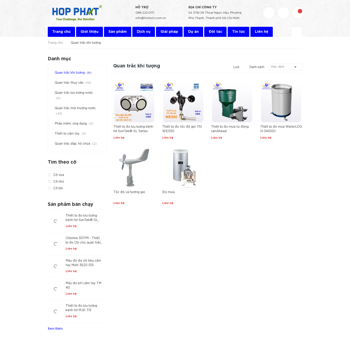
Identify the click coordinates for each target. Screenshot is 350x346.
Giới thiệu (89, 31)
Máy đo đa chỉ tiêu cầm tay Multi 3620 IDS (83, 263)
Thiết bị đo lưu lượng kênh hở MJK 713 (81, 308)
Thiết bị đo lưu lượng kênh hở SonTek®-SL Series (133, 129)
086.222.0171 (144, 13)
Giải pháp (169, 31)
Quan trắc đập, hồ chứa (76, 143)
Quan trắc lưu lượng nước (74, 96)
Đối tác (215, 31)
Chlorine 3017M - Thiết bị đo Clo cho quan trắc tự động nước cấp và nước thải (83, 241)
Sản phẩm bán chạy (70, 204)
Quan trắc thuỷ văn (73, 82)
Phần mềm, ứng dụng (74, 123)
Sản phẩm (117, 31)
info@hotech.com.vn (150, 18)
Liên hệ (261, 31)
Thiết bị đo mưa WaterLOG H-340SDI (281, 129)
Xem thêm (55, 328)
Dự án (193, 31)
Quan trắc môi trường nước (75, 111)
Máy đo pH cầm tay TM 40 (83, 285)
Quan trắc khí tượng (73, 72)
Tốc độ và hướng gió (129, 192)
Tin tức (238, 31)
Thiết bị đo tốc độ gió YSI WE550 (182, 129)
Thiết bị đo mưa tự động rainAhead (230, 129)
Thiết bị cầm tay (70, 133)
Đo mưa (168, 192)
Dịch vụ (143, 31)
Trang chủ (61, 31)
